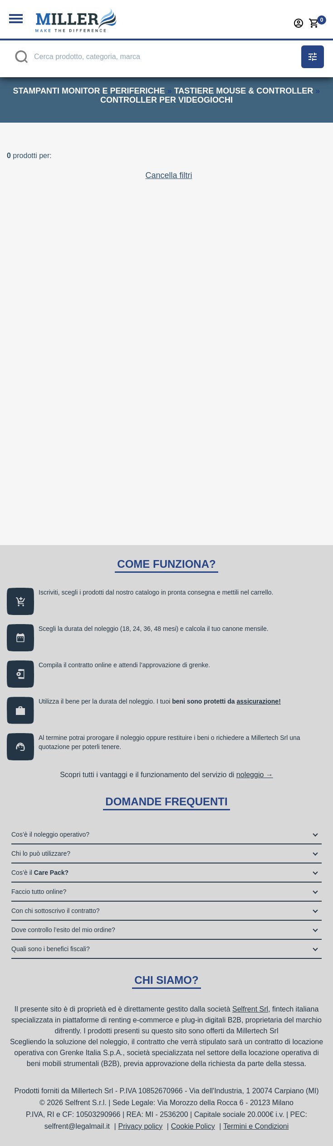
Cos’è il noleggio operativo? (50, 834)
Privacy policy (140, 1126)
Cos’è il (40, 872)
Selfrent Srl (250, 1009)
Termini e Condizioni (256, 1126)
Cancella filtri (168, 166)
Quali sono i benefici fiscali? (50, 949)
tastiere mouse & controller (243, 90)
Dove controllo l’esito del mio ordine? (63, 929)
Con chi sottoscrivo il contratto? (55, 910)
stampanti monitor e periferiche (89, 90)
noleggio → (254, 775)
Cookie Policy (193, 1126)
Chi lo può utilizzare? (40, 853)
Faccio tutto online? (38, 891)
